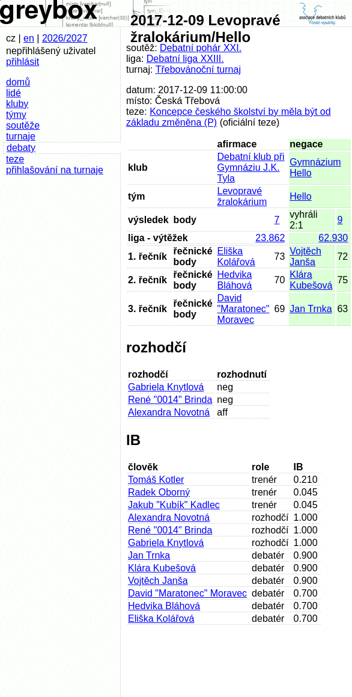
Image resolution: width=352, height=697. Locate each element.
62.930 (333, 238)
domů (18, 82)
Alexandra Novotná (169, 412)
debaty (21, 148)
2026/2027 (65, 38)
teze (15, 159)
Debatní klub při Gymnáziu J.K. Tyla (251, 167)
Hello (300, 196)
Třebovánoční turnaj (198, 69)
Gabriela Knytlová (166, 387)
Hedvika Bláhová (234, 279)
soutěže (23, 125)
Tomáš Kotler (156, 479)
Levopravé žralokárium (242, 196)
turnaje (20, 136)
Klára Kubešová (311, 279)
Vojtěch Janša (305, 256)
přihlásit (22, 62)
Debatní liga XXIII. (185, 59)
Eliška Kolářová (236, 256)
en (28, 38)
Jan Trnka (311, 309)
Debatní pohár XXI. (200, 48)
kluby (17, 104)
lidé (13, 93)
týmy (16, 114)
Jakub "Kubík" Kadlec (174, 505)
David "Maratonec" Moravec (243, 309)
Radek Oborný (159, 492)
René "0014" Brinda (170, 400)
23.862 (270, 238)
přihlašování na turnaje (54, 170)
